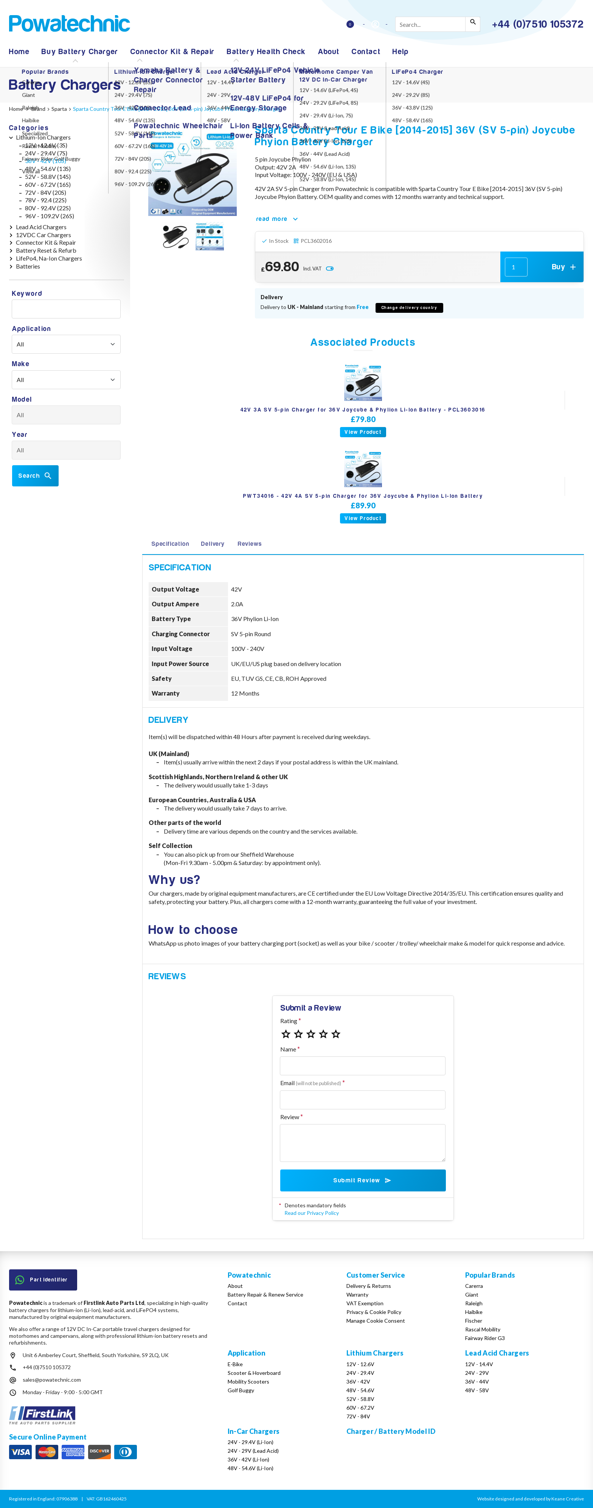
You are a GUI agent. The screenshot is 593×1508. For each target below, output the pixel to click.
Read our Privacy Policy (311, 1213)
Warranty (357, 1294)
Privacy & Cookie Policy (373, 1312)
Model (22, 399)
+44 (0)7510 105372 (47, 1367)
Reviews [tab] (250, 543)
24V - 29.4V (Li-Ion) (250, 1442)
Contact (366, 52)
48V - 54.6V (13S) (48, 168)
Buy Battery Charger (80, 52)
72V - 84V (358, 1416)
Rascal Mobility (482, 1329)
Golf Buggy (241, 1390)
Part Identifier (41, 1279)
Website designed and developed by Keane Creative (530, 1499)
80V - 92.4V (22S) (48, 207)
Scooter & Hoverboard (254, 1373)
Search (35, 475)
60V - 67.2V (360, 1407)
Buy (564, 267)
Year (20, 434)
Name (288, 1049)
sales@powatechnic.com (52, 1379)
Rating (288, 1020)
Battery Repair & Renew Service (265, 1294)
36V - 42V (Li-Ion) (248, 1459)
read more (278, 219)
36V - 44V (477, 1381)
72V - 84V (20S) (45, 192)
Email (310, 1082)
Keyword (27, 293)
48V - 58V (477, 1390)
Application (31, 328)
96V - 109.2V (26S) (49, 215)
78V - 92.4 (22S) (46, 199)
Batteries (28, 266)
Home (19, 52)
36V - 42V (358, 1381)
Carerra (474, 1286)
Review (289, 1116)
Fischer (473, 1320)
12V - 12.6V (360, 1364)
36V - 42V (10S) (45, 160)
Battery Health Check (266, 52)
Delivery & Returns (368, 1286)
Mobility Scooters (248, 1381)
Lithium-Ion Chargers (43, 137)
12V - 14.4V (479, 1364)
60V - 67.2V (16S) (48, 184)
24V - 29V (477, 1373)
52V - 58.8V (360, 1399)
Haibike (474, 1312)
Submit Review (363, 1180)
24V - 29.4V (360, 1373)
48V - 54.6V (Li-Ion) (250, 1468)
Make (20, 364)
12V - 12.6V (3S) (46, 145)
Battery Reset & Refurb (46, 250)
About (329, 52)
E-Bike (235, 1364)
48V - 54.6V (360, 1390)
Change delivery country (410, 308)
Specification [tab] (170, 543)
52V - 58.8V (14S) (48, 176)
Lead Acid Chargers (41, 226)
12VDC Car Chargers (43, 234)
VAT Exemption (364, 1303)
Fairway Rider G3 (485, 1338)
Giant (471, 1294)
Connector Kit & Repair (172, 52)
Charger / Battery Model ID (390, 1431)
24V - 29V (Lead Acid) (253, 1450)
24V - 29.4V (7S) (46, 153)
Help (400, 52)
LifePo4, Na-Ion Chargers (49, 258)
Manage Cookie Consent (375, 1320)
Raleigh (474, 1303)
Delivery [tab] (212, 543)
